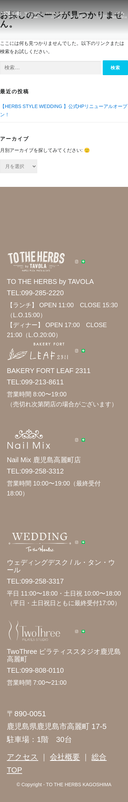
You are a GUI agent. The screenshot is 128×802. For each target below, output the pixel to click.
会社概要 (65, 757)
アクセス (22, 757)
